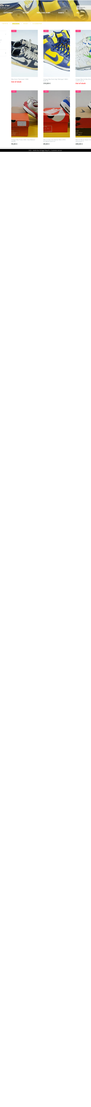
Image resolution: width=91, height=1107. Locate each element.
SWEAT (25, 23)
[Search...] (83, 7)
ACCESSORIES (37, 23)
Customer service (56, 150)
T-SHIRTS (4, 23)
